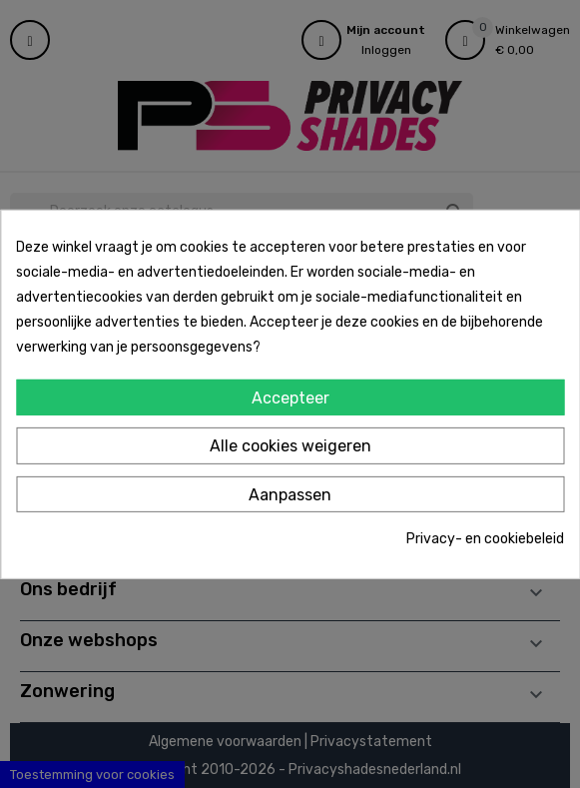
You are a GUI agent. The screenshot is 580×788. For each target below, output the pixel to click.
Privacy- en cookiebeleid (485, 538)
